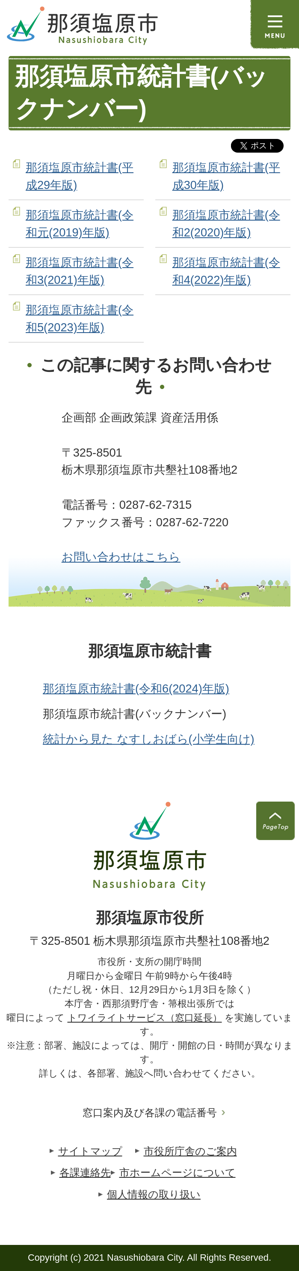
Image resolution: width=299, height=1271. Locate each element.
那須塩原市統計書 (149, 651)
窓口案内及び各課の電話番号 (150, 1112)
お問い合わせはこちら (121, 556)
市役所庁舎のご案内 (190, 1151)
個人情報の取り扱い (154, 1194)
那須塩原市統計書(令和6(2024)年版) (136, 688)
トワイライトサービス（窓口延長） (145, 1017)
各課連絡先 (85, 1172)
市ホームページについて (177, 1172)
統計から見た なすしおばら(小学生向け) (149, 739)
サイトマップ (90, 1151)
